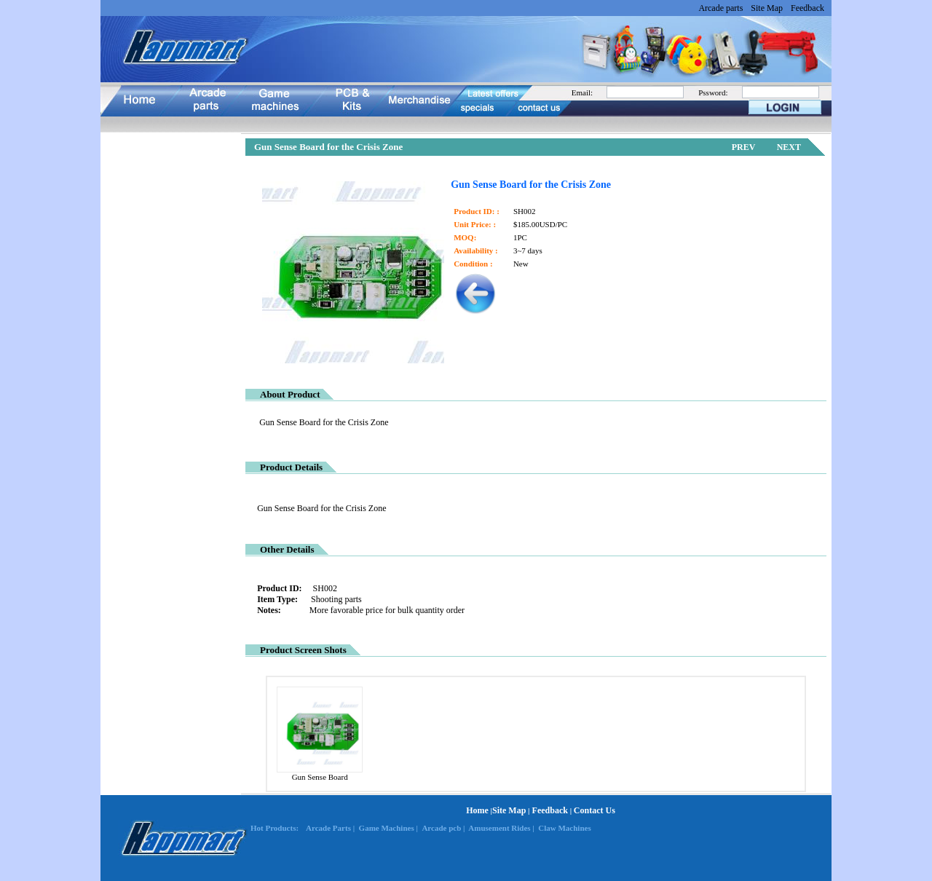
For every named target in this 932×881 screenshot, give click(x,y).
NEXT (789, 147)
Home (477, 810)
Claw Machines (564, 827)
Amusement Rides (499, 827)
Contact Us (594, 810)
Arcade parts (720, 8)
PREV (744, 147)
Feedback (807, 8)
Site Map (767, 8)
